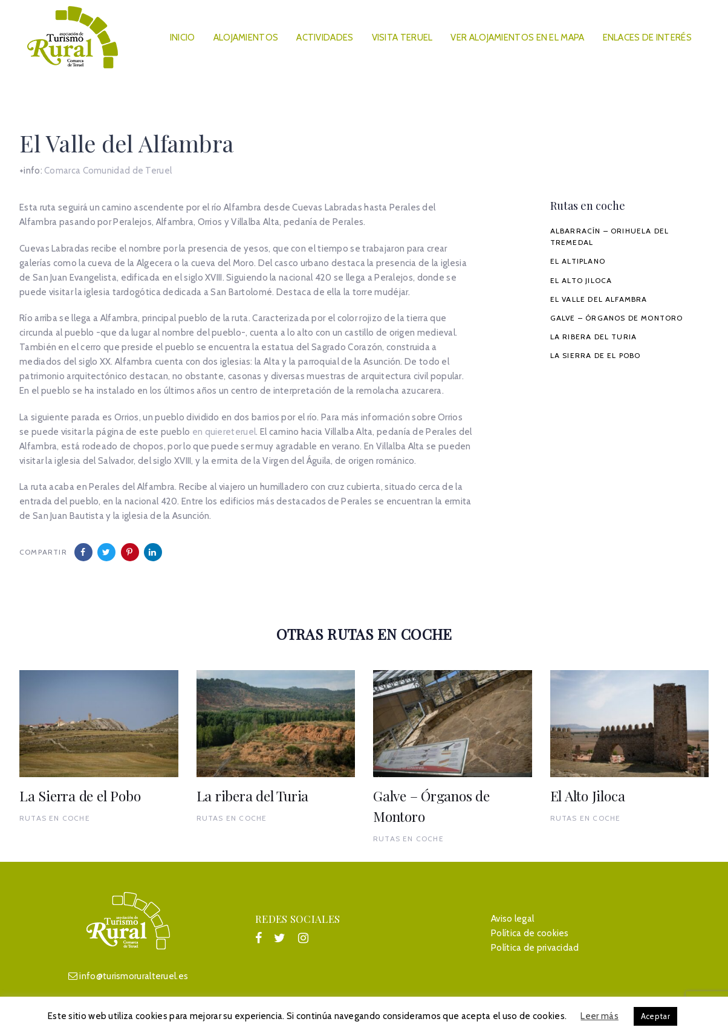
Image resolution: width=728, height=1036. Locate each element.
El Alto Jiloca (581, 280)
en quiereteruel (224, 431)
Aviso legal (512, 918)
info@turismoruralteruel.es (133, 976)
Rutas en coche (54, 818)
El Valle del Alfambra (599, 299)
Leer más (599, 1016)
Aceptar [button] (655, 1016)
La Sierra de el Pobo (595, 355)
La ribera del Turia (593, 336)
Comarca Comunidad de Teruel (108, 170)
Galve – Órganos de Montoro (616, 317)
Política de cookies (530, 933)
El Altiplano (577, 261)
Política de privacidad (535, 947)
